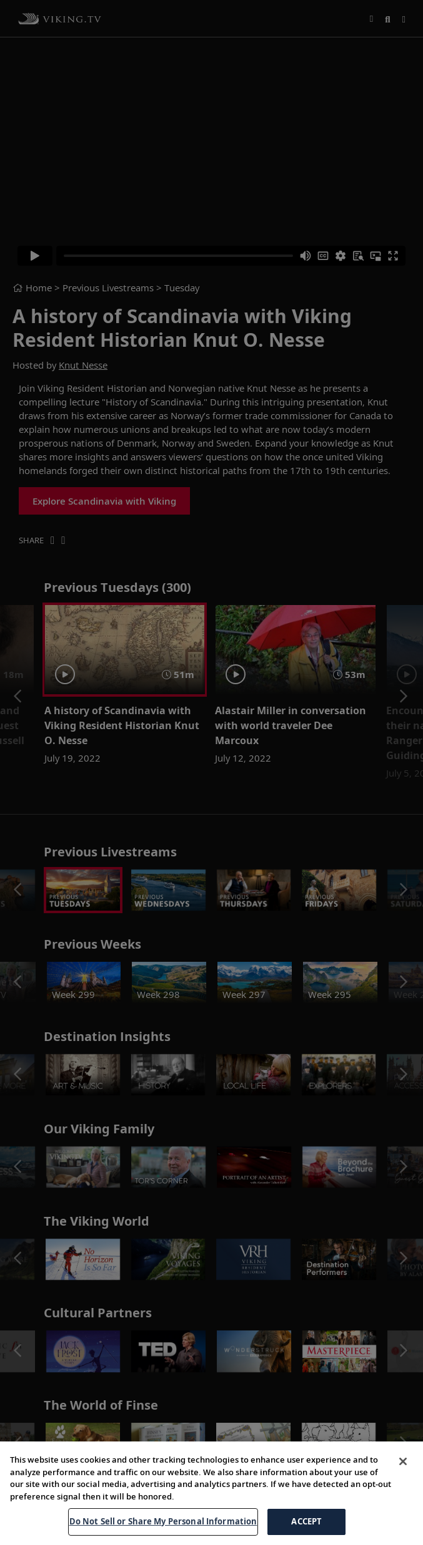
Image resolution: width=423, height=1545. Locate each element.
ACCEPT (306, 1521)
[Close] (403, 1461)
